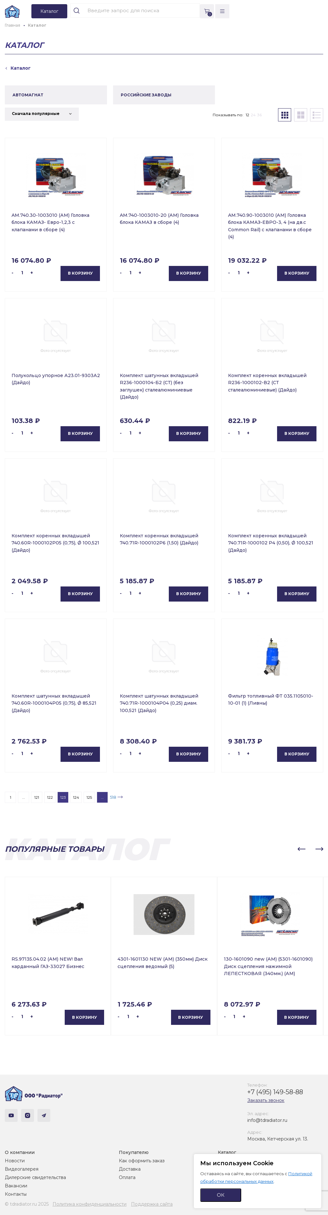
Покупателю (134, 1152)
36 (259, 114)
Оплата (127, 1177)
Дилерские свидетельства (35, 1177)
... (23, 797)
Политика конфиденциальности (90, 1204)
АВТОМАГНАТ (27, 94)
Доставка (130, 1169)
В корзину (80, 273)
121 (36, 797)
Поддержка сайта (152, 1204)
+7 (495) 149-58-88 (275, 1092)
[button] (301, 849)
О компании (20, 1152)
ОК (221, 1195)
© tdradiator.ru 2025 (27, 1204)
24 (253, 114)
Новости (15, 1161)
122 (50, 797)
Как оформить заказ (142, 1161)
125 (89, 797)
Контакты (16, 1194)
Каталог (227, 1152)
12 (247, 114)
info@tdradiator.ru (267, 1120)
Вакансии (16, 1186)
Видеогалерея (21, 1169)
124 (76, 797)
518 (113, 797)
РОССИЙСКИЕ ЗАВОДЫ (146, 94)
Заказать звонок (265, 1100)
